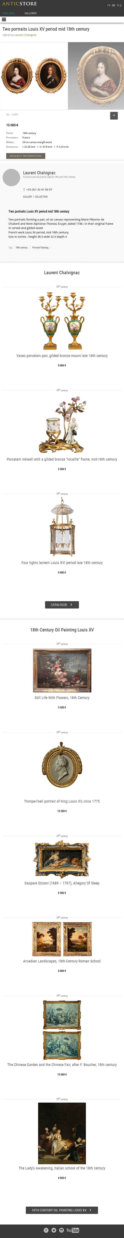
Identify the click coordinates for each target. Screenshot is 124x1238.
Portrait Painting (40, 247)
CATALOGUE (8, 13)
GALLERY (27, 197)
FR (108, 5)
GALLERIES (31, 13)
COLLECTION (41, 197)
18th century (22, 247)
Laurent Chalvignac (39, 172)
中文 (119, 5)
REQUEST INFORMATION (25, 156)
